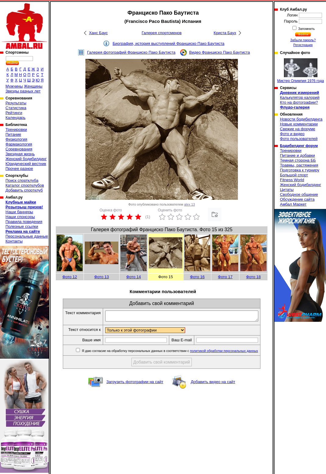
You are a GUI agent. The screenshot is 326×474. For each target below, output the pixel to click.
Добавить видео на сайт (213, 383)
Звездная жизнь (20, 154)
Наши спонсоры (20, 216)
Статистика (15, 108)
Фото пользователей (298, 138)
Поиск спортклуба (21, 180)
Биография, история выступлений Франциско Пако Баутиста (168, 43)
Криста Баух (225, 33)
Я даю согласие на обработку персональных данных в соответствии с (176, 352)
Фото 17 (225, 277)
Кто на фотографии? (299, 102)
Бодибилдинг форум (299, 146)
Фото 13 (101, 277)
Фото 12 (70, 277)
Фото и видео (292, 133)
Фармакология (18, 144)
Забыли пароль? (303, 40)
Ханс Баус (98, 33)
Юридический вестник (25, 163)
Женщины (33, 86)
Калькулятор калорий (300, 97)
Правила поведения (23, 221)
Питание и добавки (297, 155)
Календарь (15, 117)
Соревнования (18, 149)
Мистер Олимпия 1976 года (300, 70)
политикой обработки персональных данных (231, 352)
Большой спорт (294, 175)
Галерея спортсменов (162, 33)
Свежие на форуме (297, 129)
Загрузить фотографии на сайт (134, 383)
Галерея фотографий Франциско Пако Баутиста (131, 52)
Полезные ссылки (21, 226)
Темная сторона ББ (298, 160)
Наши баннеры (19, 212)
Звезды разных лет (23, 91)
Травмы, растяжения (299, 165)
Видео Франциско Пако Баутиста (219, 52)
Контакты (14, 241)
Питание (13, 134)
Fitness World (292, 180)
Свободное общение (299, 194)
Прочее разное (19, 168)
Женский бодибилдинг (26, 158)
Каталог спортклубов (24, 185)
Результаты (15, 103)
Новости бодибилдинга (301, 119)
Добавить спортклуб (24, 190)
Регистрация (303, 45)
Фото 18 (253, 277)
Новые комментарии (299, 124)
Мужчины (14, 86)
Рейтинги (13, 112)
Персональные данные (26, 236)
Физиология (16, 139)
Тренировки (16, 129)
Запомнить (306, 29)
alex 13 (189, 204)
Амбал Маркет (293, 204)
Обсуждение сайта (297, 199)
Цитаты (287, 189)
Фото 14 (133, 277)
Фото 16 (197, 277)
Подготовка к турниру (299, 170)
